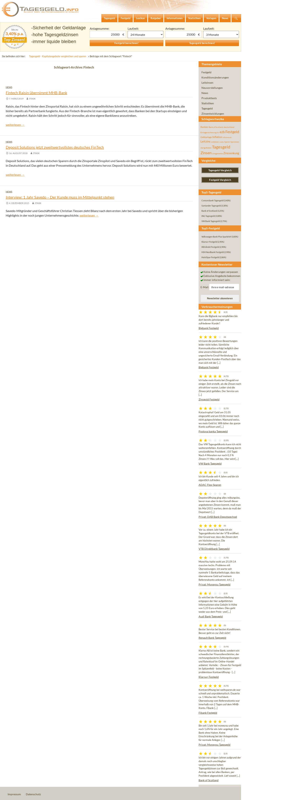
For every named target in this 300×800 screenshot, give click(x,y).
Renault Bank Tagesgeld (212, 637)
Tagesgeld (207, 108)
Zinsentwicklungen (212, 113)
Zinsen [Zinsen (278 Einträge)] (206, 153)
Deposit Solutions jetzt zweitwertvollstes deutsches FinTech (55, 147)
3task (32, 98)
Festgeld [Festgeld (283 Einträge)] (232, 132)
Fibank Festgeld (208, 712)
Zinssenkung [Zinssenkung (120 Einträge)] (231, 153)
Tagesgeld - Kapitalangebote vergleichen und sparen (57, 56)
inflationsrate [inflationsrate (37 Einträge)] (227, 137)
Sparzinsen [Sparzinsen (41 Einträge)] (235, 142)
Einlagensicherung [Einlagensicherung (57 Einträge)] (208, 132)
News (9, 87)
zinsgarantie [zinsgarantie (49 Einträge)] (217, 153)
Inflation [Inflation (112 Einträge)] (217, 137)
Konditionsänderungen (215, 77)
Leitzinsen (207, 82)
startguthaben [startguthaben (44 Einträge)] (206, 148)
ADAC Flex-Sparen (210, 484)
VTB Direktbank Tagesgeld (214, 548)
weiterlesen (15, 124)
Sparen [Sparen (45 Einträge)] (227, 142)
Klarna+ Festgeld (209, 676)
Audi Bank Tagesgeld (211, 616)
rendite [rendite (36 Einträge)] (221, 142)
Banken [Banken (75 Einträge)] (204, 127)
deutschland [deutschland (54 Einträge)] (229, 127)
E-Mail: (205, 287)
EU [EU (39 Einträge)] (218, 133)
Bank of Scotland (208, 780)
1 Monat (146, 34)
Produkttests (209, 98)
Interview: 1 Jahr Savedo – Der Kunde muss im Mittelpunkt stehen (60, 197)
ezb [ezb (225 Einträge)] (222, 132)
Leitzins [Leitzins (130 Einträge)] (205, 141)
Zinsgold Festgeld (209, 399)
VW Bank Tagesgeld (210, 463)
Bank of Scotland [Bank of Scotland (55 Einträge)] (216, 127)
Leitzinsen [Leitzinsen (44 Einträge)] (215, 142)
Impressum (14, 794)
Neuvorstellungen (212, 87)
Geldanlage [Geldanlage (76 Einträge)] (206, 137)
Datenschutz (33, 794)
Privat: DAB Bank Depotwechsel (218, 516)
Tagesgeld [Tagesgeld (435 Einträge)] (221, 146)
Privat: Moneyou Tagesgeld (214, 584)
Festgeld (206, 72)
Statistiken (207, 103)
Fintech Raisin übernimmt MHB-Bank (36, 92)
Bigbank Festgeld (209, 328)
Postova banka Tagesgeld (213, 431)
